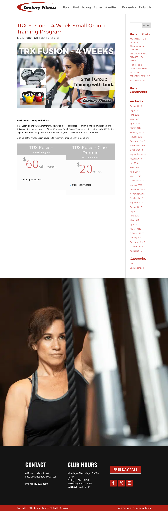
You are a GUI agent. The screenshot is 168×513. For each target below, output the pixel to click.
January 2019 (136, 136)
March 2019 (135, 128)
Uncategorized (137, 267)
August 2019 (136, 106)
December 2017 (137, 189)
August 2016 (136, 251)
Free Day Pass (125, 469)
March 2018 (135, 176)
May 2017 (134, 220)
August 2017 (136, 207)
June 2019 (134, 114)
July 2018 (134, 163)
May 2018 (134, 167)
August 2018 (136, 158)
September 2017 (138, 202)
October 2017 (136, 198)
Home (66, 7)
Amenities (110, 7)
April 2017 (135, 224)
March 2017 (135, 229)
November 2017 (137, 193)
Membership (129, 7)
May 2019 (134, 119)
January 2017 (136, 237)
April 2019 (135, 123)
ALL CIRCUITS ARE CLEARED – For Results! (138, 57)
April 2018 (135, 171)
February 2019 (137, 132)
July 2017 (134, 211)
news (43, 37)
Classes (98, 7)
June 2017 (134, 215)
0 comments (54, 37)
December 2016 (137, 242)
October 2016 (136, 246)
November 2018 (137, 145)
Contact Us (145, 7)
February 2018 (137, 180)
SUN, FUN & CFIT (138, 80)
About (76, 7)
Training (86, 7)
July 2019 (134, 110)
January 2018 (136, 185)
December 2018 (137, 141)
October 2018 (136, 149)
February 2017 (137, 233)
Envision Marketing (142, 508)
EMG (22, 37)
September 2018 (138, 154)
